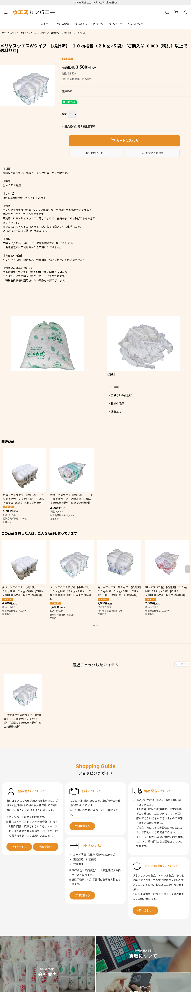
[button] (6, 12)
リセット (181, 664)
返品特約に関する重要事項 (78, 126)
